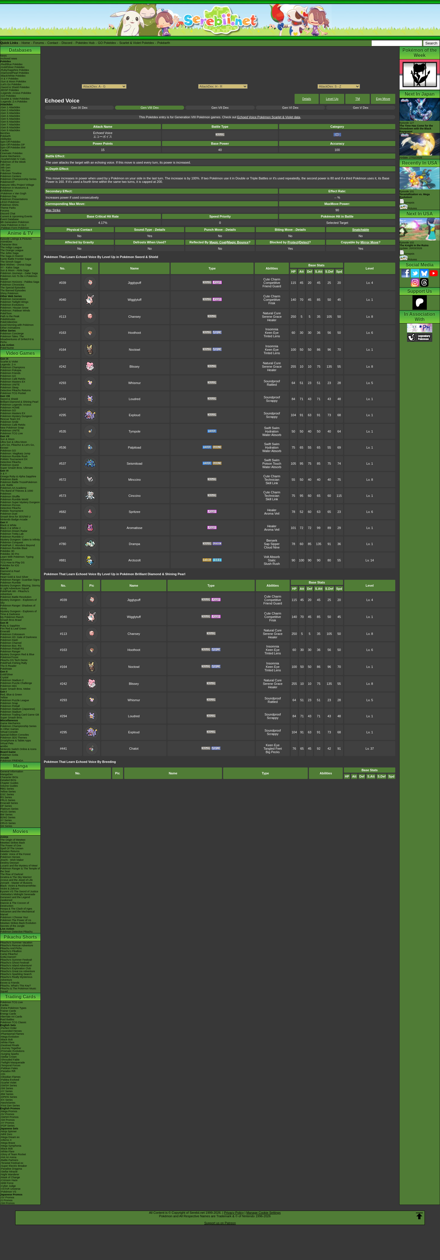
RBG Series (7, 788)
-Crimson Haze (8, 1180)
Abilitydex (5, 138)
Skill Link (272, 483)
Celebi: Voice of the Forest (15, 854)
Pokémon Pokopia (10, 370)
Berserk (271, 540)
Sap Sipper (271, 544)
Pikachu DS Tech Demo (14, 660)
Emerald (5, 631)
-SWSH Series (8, 1085)
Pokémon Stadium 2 (12, 680)
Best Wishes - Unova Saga (15, 264)
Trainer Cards (8, 1010)
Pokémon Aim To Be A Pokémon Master (18, 277)
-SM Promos (7, 1120)
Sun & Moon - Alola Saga (14, 270)
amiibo (4, 746)
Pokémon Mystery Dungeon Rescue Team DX (16, 417)
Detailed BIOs (8, 780)
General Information (11, 771)
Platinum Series (9, 808)
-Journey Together (10, 1048)
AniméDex (6, 241)
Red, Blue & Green (11, 694)
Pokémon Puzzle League (14, 700)
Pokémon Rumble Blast (13, 548)
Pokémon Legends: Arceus (15, 404)
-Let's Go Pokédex (11, 84)
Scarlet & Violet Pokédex (136, 42)
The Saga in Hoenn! (11, 256)
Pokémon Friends (10, 373)
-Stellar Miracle (8, 1171)
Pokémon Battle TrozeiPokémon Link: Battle (18, 483)
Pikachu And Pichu (11, 948)
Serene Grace (271, 316)
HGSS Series (8, 811)
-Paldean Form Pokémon (14, 227)
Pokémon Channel (11, 642)
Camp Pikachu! (9, 954)
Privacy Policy (234, 1212)
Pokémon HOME (10, 407)
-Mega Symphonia (10, 1145)
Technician (271, 479)
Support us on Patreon (220, 1223)
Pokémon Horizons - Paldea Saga (19, 281)
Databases (20, 50)
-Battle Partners (9, 1160)
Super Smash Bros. (11, 717)
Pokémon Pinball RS (12, 648)
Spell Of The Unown (11, 848)
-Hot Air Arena (8, 1157)
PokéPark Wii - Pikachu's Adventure (14, 593)
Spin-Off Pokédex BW (12, 147)
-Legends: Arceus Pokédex (15, 93)
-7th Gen (5, 170)
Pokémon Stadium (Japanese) (17, 708)
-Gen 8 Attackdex (10, 127)
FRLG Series (7, 800)
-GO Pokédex (8, 95)
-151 (2, 1074)
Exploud (134, 415)
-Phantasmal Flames (12, 1033)
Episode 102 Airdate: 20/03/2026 (414, 245)
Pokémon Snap (9, 703)
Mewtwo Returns (10, 851)
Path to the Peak (10, 316)
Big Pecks (273, 752)
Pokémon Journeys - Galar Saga (19, 273)
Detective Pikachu (10, 462)
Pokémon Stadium (11, 711)
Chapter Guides (9, 783)
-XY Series (6, 1091)
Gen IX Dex (79, 107)
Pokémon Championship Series (18, 179)
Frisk (271, 303)
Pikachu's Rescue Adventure (16, 945)
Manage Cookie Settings (263, 1212)
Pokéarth (163, 42)
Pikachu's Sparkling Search (16, 974)
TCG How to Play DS (12, 562)
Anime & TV (20, 233)
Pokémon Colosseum (12, 634)
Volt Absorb (272, 557)
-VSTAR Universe (10, 1188)
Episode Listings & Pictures (16, 238)
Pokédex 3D (7, 551)
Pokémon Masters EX (12, 381)
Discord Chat (7, 213)
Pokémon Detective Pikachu (16, 931)
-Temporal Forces (10, 1065)
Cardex (4, 150)
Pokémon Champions (12, 367)
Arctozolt (135, 560)
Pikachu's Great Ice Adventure (17, 971)
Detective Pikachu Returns (15, 390)
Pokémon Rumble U (12, 536)
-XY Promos (7, 1122)
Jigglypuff (134, 282)
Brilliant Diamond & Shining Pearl (19, 401)
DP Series (6, 806)
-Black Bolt (6, 1039)
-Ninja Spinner (8, 1131)
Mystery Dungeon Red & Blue (17, 654)
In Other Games (9, 729)
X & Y (3, 473)
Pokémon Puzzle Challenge (16, 683)
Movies (20, 831)
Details (306, 98)
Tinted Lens (272, 336)
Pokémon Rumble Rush (14, 456)
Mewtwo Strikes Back (12, 842)
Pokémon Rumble (10, 582)
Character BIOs (9, 777)
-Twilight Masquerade (12, 1062)
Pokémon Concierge (12, 333)
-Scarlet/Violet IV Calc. (13, 159)
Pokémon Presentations (14, 199)
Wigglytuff (134, 299)
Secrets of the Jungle (12, 925)
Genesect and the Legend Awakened (15, 899)
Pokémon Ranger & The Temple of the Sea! (20, 870)
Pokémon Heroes (10, 857)
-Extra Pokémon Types (13, 1008)
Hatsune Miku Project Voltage (17, 184)
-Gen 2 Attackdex (10, 110)
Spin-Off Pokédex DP (12, 144)
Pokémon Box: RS (11, 645)
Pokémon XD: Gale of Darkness (18, 637)
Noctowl (134, 349)
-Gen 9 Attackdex (10, 130)
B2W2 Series (7, 817)
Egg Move (383, 98)
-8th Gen (5, 167)
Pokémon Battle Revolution (16, 597)
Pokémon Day (8, 196)
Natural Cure (272, 313)
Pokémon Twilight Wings (14, 302)
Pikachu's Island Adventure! (16, 965)
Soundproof (272, 381)
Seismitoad (134, 463)
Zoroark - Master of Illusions (16, 882)
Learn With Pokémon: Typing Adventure (16, 558)
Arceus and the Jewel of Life (16, 880)
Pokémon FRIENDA (11, 760)
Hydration (272, 431)
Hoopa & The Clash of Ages (16, 908)
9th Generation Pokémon (14, 222)
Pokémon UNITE (10, 384)
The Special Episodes (12, 287)
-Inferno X (6, 1140)
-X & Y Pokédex (9, 78)
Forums (38, 42)
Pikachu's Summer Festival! (16, 959)
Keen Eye (272, 332)
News (3, 55)
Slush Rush (272, 563)
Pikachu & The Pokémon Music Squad (18, 990)
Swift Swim (272, 428)
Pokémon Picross (10, 505)
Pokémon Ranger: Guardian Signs (20, 579)
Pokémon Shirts (9, 204)
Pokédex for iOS (9, 565)
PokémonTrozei (9, 657)
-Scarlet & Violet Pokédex (15, 98)
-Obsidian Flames (10, 1076)
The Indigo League (11, 247)
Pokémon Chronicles (12, 284)
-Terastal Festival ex (11, 1163)
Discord (67, 42)
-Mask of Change (10, 1177)
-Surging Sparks (9, 1053)
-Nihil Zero (6, 1134)
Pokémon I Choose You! (14, 917)
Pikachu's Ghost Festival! (14, 962)
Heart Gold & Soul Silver (14, 576)
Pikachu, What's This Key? (15, 985)
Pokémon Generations (13, 299)
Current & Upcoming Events (16, 216)
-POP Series (7, 1125)
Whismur (134, 383)
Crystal (4, 677)
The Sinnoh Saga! (10, 261)
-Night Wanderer (9, 1174)
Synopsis (407, 253)
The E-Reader (8, 665)
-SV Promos (7, 1114)
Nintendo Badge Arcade (14, 519)
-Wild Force (6, 1183)
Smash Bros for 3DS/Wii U (15, 516)
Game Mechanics (10, 156)
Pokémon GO (8, 376)
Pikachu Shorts (20, 937)
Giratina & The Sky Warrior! (16, 877)
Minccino (134, 479)
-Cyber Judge (8, 1186)
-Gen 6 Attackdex (10, 121)
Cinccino (135, 495)
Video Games (20, 353)
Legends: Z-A (8, 364)
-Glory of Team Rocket (13, 1154)
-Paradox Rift (7, 1071)
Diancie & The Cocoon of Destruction (14, 904)
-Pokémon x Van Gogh (13, 193)
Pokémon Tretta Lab (12, 533)
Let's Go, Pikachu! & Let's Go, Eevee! (17, 446)
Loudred (134, 399)
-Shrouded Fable (10, 1059)
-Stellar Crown (8, 1056)
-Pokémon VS (8, 1191)
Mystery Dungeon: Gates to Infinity (20, 539)
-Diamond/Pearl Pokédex (14, 72)
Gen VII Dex (220, 107)
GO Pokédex (107, 42)
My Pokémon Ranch (12, 617)
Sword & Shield (9, 399)
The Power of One (10, 845)
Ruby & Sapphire (10, 625)
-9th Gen (5, 164)
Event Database (9, 219)
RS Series (6, 797)
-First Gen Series (10, 1105)
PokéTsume (7, 347)
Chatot (133, 748)
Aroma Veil (271, 513)
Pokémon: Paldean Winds (15, 310)
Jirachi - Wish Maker (12, 859)
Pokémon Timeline (11, 173)
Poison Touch (271, 463)
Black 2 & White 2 (10, 528)
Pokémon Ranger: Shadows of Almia (17, 607)
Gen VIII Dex (150, 107)
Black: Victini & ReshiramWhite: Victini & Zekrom (18, 887)
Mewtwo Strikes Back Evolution (18, 923)
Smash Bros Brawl (11, 620)
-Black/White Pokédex (13, 75)
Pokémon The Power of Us (15, 920)
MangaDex (6, 774)
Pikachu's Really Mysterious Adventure (16, 978)
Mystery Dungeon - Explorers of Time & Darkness (18, 613)
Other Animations (10, 327)
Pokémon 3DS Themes (13, 737)
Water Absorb (271, 435)
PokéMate (6, 668)
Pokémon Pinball (10, 706)
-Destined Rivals (9, 1045)
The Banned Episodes (13, 290)
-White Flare (7, 1042)
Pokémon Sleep (9, 387)
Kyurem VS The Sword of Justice (19, 891)
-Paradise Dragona (11, 1168)
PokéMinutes (7, 319)
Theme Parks (8, 207)
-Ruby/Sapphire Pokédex (14, 70)
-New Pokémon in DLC (13, 225)
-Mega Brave (7, 1142)
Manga (20, 765)
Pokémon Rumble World (14, 499)
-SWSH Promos (9, 1117)
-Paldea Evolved (9, 1079)
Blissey (135, 366)
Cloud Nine (271, 547)
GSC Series (7, 794)
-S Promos (6, 1200)
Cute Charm (271, 279)
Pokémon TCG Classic (13, 1022)
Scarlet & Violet (9, 361)
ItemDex (5, 133)
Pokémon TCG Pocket (13, 393)
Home (26, 42)
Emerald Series (9, 803)
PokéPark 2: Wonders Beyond (17, 545)
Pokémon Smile (9, 421)
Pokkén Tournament (11, 510)
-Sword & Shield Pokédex (15, 87)
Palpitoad (134, 447)
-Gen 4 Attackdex (10, 116)
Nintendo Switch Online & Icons (18, 749)
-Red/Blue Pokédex (11, 64)
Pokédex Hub (85, 42)
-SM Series (6, 1088)
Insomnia (271, 329)
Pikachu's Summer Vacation (16, 942)
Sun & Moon (7, 439)
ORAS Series (8, 823)
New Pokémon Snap (12, 427)
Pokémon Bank (9, 479)
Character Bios (8, 244)
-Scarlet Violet (8, 1082)
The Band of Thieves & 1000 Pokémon (16, 492)
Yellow (4, 697)
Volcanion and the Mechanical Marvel (17, 913)
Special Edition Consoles (14, 734)
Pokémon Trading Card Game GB (19, 714)
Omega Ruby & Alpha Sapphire (18, 476)
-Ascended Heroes (11, 1031)
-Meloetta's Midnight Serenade (17, 894)
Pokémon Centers (10, 176)
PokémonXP (7, 182)
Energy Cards (8, 1013)
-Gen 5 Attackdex (10, 118)
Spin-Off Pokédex (10, 141)
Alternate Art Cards (11, 1016)
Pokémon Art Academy (13, 487)
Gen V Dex (360, 107)
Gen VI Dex (290, 107)
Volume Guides (9, 785)
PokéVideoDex (8, 322)
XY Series (6, 820)
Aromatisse (134, 528)
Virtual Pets (6, 743)
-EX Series (6, 1099)
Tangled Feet (273, 748)
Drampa (134, 544)
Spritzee (134, 511)
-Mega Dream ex (10, 1137)
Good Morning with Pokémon (17, 324)
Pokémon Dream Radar (14, 531)
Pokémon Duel (8, 513)
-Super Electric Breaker (13, 1165)
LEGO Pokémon (9, 202)
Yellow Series (8, 791)
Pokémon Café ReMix (13, 378)
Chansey (134, 316)
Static (272, 560)
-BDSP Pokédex (9, 90)
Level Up (332, 98)
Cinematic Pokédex (11, 153)
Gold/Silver (6, 674)
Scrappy (271, 400)
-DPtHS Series (8, 1097)
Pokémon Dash (9, 640)
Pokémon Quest (9, 465)
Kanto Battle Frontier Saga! (16, 258)
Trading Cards (20, 996)
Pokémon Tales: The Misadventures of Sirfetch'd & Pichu (17, 339)
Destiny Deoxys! (9, 862)
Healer (271, 320)
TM (357, 98)
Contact (52, 42)
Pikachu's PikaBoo (11, 951)
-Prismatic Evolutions (12, 1051)
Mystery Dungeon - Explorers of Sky (18, 601)
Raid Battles (7, 1019)
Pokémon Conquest (11, 542)
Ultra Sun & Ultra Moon (13, 442)
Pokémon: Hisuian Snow (14, 307)
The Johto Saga (9, 253)
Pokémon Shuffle (10, 496)
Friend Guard (271, 286)
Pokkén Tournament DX (14, 459)
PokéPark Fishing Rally (13, 663)
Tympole (135, 431)
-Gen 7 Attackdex (10, 124)
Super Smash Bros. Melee (15, 688)
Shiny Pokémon (9, 293)
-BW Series (6, 1094)
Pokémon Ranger (10, 651)
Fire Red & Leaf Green (13, 628)
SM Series (6, 826)
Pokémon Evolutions (12, 304)
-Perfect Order (8, 1028)
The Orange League (12, 250)
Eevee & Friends (10, 982)
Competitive (272, 282)
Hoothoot (134, 332)
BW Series (6, 814)
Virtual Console (9, 731)
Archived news (8, 58)
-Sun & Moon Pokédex (13, 81)
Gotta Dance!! (8, 956)
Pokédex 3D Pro (9, 554)
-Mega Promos (8, 1111)
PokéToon (6, 313)
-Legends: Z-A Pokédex (13, 101)
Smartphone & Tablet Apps (15, 740)
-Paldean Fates (9, 1068)
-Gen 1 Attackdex (10, 107)
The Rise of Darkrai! (11, 874)
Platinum (5, 574)
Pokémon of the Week (13, 161)
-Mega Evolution (9, 1036)
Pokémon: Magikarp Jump (15, 453)
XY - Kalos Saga (9, 267)
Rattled (272, 384)
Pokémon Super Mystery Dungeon (20, 502)
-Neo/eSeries (7, 1102)
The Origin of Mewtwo (13, 839)
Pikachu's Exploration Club (15, 968)
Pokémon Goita (9, 754)
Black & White (8, 525)
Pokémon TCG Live (11, 433)
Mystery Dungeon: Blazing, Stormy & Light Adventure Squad (20, 587)
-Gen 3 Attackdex (10, 113)
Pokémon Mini (8, 686)
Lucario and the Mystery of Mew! (19, 865)
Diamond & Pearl (10, 571)
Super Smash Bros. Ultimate (16, 467)
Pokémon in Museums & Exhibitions (14, 189)
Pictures (408, 208)
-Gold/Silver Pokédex (12, 67)
